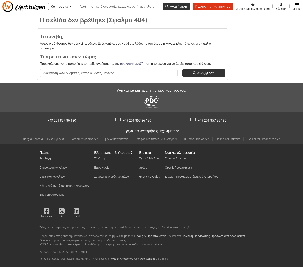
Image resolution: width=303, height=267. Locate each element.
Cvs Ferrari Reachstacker (263, 139)
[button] (297, 6)
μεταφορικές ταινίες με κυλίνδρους (156, 139)
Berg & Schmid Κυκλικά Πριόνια (43, 139)
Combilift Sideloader (84, 139)
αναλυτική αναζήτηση (135, 63)
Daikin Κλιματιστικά (228, 139)
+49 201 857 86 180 (62, 120)
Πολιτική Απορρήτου (121, 258)
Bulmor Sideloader (196, 139)
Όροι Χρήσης (147, 258)
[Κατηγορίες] (61, 6)
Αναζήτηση (176, 6)
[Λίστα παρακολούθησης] (252, 6)
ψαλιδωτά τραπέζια (116, 139)
